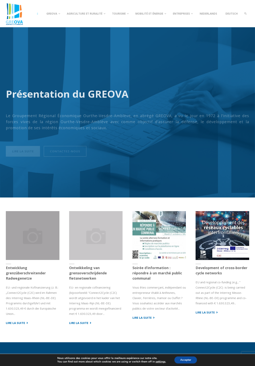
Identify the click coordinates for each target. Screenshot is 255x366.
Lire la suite (17, 323)
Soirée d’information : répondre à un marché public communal (157, 273)
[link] (245, 13)
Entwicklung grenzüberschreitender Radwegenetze (26, 273)
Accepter (185, 360)
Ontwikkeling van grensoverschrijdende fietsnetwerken (88, 273)
